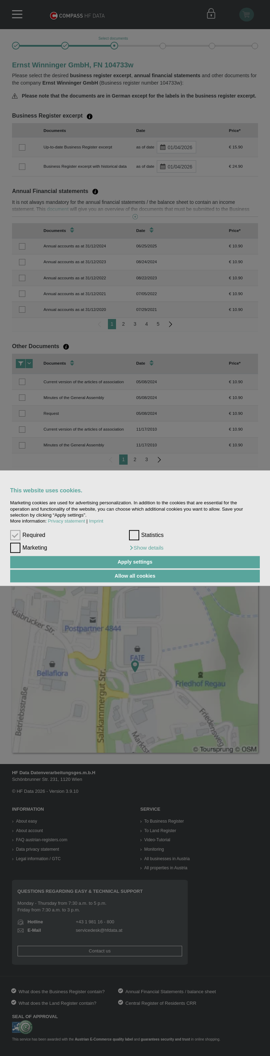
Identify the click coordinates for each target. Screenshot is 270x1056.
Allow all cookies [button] (135, 576)
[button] (146, 548)
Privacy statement (66, 521)
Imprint (96, 521)
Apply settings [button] (134, 562)
